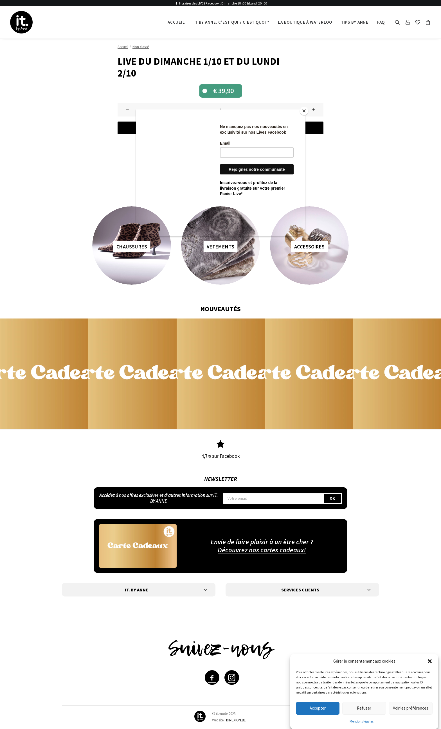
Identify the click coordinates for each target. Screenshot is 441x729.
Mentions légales (362, 721)
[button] (430, 661)
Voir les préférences (410, 708)
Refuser (364, 708)
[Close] (304, 111)
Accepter (318, 708)
